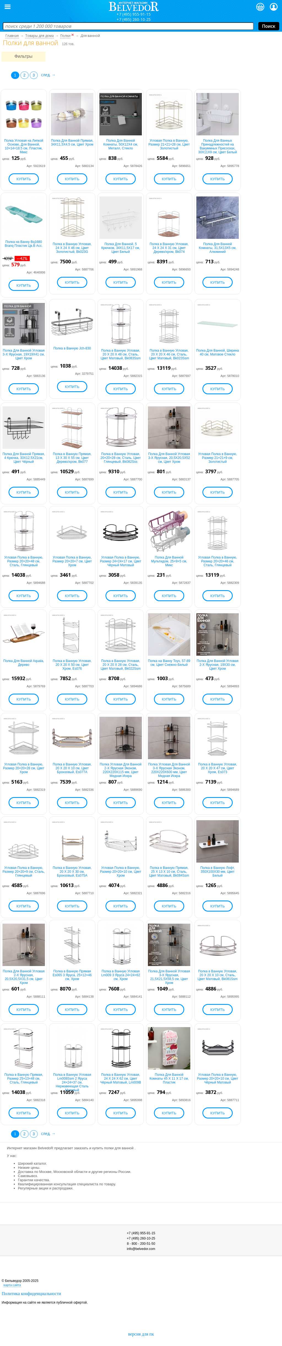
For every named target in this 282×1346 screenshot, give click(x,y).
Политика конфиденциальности (31, 1293)
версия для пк (141, 1334)
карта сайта (12, 1285)
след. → (48, 74)
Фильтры (23, 56)
